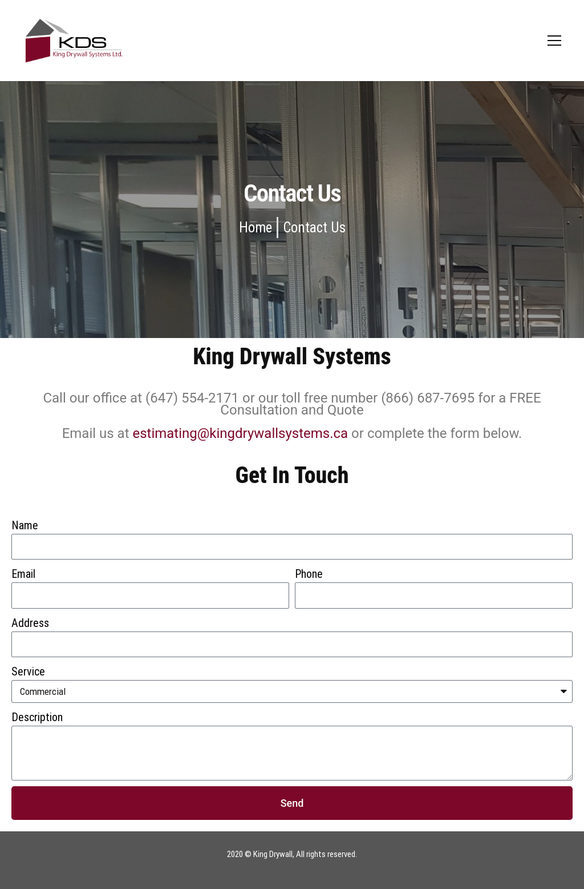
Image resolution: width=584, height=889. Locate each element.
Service (28, 671)
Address (30, 623)
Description (37, 717)
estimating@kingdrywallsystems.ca (240, 433)
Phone (309, 574)
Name (24, 525)
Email (23, 574)
